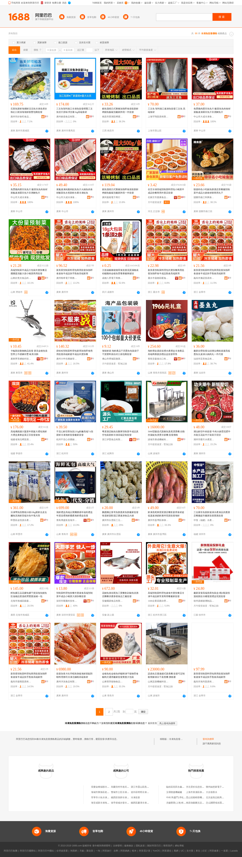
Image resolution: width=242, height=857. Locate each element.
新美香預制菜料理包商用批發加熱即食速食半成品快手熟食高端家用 (74, 272)
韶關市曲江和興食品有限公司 (204, 197)
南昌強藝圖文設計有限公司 (199, 802)
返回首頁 (152, 723)
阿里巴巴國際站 (28, 850)
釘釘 (204, 850)
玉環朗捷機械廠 (174, 792)
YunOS (156, 850)
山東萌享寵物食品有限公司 (112, 681)
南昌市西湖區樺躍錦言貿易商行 (112, 116)
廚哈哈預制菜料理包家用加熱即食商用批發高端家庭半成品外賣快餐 (74, 352)
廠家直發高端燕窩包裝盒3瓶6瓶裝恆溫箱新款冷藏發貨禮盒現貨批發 (212, 595)
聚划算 (89, 850)
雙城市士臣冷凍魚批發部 (123, 792)
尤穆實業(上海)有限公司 (178, 802)
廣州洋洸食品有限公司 (66, 681)
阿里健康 (214, 850)
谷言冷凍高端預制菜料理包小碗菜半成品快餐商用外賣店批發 (166, 191)
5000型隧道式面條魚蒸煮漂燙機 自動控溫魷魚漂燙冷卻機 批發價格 (166, 433)
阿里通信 (166, 850)
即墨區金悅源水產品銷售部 (21, 520)
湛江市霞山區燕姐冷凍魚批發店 (147, 787)
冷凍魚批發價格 (177, 739)
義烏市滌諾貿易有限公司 (204, 278)
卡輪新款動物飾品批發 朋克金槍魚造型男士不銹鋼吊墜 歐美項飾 (29, 352)
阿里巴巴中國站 (46, 850)
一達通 (224, 850)
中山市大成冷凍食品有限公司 (204, 116)
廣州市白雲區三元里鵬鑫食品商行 (112, 520)
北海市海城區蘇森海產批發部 (21, 601)
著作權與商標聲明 (101, 845)
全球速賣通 (62, 850)
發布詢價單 (208, 739)
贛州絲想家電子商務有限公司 (220, 787)
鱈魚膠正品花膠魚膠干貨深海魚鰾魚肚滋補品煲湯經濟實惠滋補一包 (29, 595)
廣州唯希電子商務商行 (66, 278)
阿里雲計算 (144, 850)
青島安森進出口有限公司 (158, 358)
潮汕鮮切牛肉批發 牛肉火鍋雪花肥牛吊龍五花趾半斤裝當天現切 (212, 433)
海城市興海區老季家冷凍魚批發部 (108, 792)
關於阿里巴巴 (154, 845)
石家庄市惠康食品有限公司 (158, 197)
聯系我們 (167, 845)
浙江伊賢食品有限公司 (112, 439)
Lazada (234, 850)
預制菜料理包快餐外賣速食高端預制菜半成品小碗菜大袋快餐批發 (74, 595)
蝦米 (134, 850)
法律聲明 (117, 845)
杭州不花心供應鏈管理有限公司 (66, 439)
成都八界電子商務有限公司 (112, 278)
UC (182, 850)
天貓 (81, 850)
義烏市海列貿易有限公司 (204, 681)
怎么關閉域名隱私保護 (217, 802)
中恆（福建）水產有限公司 (204, 520)
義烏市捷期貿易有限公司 (21, 681)
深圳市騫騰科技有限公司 (66, 601)
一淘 (97, 850)
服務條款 (128, 845)
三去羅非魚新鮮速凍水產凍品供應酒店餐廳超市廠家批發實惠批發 (212, 514)
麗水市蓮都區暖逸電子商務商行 (158, 278)
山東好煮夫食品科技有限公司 (21, 278)
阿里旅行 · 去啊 (110, 850)
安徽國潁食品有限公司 (112, 601)
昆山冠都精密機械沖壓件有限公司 (203, 797)
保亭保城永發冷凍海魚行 (123, 802)
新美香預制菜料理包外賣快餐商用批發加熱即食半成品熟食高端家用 (166, 272)
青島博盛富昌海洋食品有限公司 (66, 520)
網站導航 (179, 845)
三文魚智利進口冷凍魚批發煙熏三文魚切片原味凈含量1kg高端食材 (74, 110)
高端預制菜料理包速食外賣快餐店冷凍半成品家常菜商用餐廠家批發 (166, 595)
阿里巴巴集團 (10, 850)
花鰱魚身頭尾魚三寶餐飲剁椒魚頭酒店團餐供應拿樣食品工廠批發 (120, 595)
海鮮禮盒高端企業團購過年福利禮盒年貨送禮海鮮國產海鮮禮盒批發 (74, 514)
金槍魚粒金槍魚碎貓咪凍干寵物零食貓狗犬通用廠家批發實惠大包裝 (120, 675)
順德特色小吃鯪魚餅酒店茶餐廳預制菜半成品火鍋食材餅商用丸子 (212, 191)
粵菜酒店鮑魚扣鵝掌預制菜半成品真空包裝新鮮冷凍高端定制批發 (120, 433)
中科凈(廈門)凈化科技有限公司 (181, 797)
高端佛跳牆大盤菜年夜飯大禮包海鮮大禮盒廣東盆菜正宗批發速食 (29, 433)
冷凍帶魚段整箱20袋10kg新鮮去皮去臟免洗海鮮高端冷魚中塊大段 (29, 514)
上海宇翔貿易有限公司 (158, 116)
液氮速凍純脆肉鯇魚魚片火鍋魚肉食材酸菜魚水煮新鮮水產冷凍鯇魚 (74, 191)
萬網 (176, 850)
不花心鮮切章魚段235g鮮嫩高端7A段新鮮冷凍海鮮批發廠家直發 (74, 433)
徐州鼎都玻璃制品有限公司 (204, 601)
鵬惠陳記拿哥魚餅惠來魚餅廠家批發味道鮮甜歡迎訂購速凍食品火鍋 (120, 514)
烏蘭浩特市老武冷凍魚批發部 (125, 787)
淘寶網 (73, 850)
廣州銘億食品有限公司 (66, 116)
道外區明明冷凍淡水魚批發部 (145, 792)
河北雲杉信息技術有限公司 (199, 787)
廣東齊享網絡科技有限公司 (21, 358)
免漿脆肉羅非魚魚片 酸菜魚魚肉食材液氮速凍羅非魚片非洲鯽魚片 (212, 110)
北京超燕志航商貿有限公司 (219, 797)
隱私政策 (140, 845)
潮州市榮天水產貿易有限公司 (204, 439)
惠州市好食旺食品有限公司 (21, 116)
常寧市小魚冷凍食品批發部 (104, 797)
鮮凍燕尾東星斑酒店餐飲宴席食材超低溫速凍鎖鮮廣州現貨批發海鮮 (166, 514)
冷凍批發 (135, 797)
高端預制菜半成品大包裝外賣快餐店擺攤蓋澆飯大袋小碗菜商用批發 (29, 272)
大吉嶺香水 (211, 792)
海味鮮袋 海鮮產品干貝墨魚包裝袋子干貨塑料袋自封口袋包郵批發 (120, 352)
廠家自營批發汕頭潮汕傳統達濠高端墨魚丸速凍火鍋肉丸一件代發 (212, 352)
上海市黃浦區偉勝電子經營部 (201, 792)
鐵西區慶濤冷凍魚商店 (142, 802)
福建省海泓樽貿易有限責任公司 (21, 439)
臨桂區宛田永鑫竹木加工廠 (179, 787)
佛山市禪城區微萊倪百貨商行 (112, 358)
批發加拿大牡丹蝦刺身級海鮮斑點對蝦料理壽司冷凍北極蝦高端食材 (74, 675)
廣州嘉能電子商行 (111, 197)
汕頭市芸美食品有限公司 (204, 358)
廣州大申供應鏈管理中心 (66, 358)
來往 (198, 850)
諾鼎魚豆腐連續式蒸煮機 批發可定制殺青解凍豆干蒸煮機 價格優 (166, 675)
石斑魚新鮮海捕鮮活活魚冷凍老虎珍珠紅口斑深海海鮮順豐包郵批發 (29, 110)
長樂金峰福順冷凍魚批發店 (104, 787)
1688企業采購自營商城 (158, 601)
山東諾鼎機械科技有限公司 (158, 681)
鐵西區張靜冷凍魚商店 (122, 797)
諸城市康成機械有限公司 (158, 439)
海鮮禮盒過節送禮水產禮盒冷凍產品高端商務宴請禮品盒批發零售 (166, 352)
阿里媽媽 (125, 850)
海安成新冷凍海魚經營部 (103, 802)
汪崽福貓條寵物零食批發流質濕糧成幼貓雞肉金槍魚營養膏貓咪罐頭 (120, 272)
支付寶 (189, 850)
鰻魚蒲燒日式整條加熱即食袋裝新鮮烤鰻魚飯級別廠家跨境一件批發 (120, 110)
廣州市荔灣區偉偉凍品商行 (158, 520)
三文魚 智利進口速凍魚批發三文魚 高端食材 (166, 110)
